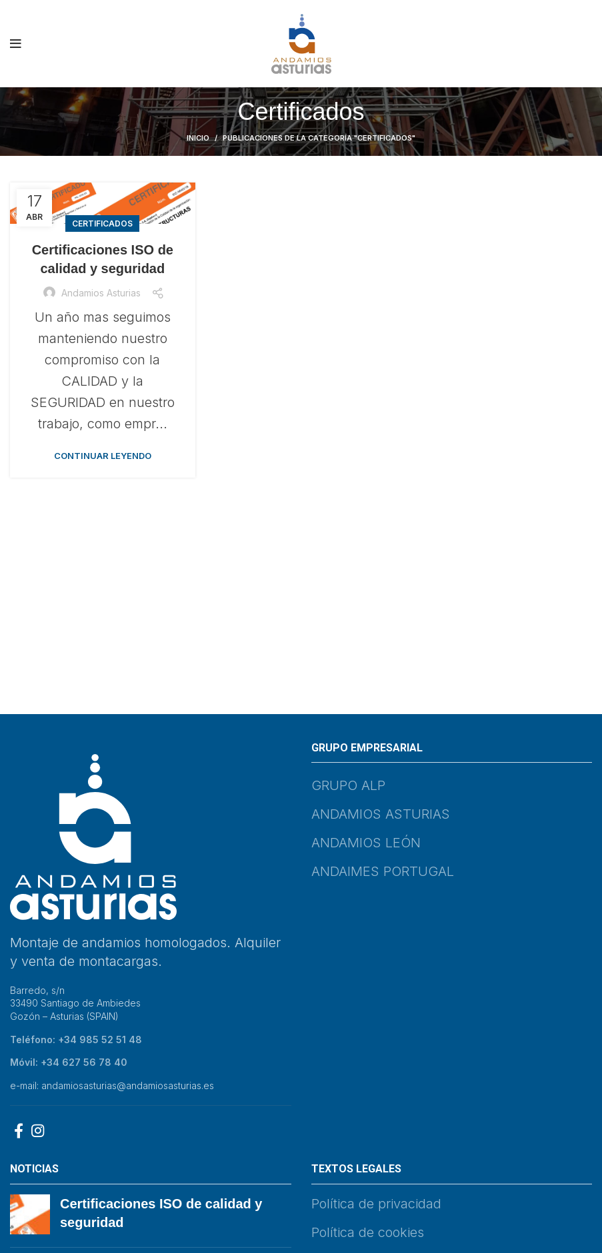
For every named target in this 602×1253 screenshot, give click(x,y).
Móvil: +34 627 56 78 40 (68, 1062)
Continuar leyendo (102, 456)
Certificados (102, 223)
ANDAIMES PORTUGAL (382, 871)
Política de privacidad (376, 1204)
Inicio (198, 138)
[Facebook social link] (18, 1130)
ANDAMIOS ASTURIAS (380, 814)
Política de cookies (367, 1232)
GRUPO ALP (348, 785)
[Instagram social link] (37, 1130)
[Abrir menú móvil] (15, 44)
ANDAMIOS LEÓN (366, 843)
